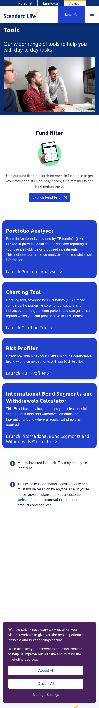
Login (71, 14)
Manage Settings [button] (46, 695)
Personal (25, 3)
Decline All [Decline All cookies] (46, 684)
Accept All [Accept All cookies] (46, 670)
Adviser (75, 3)
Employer (50, 3)
